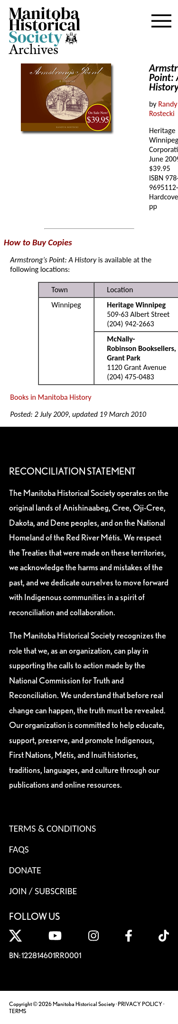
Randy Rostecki (163, 108)
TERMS (17, 1011)
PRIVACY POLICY (140, 1003)
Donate (25, 870)
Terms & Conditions (52, 828)
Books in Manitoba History (50, 397)
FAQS (19, 849)
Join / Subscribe (43, 891)
